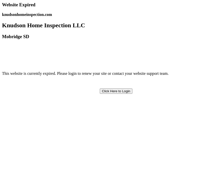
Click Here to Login (116, 91)
